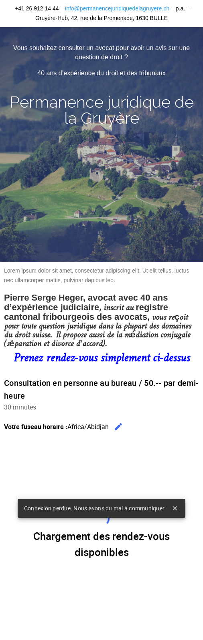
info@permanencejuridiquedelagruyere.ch (117, 8)
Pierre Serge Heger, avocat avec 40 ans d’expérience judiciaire (86, 302)
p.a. (181, 8)
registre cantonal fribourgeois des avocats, (86, 312)
